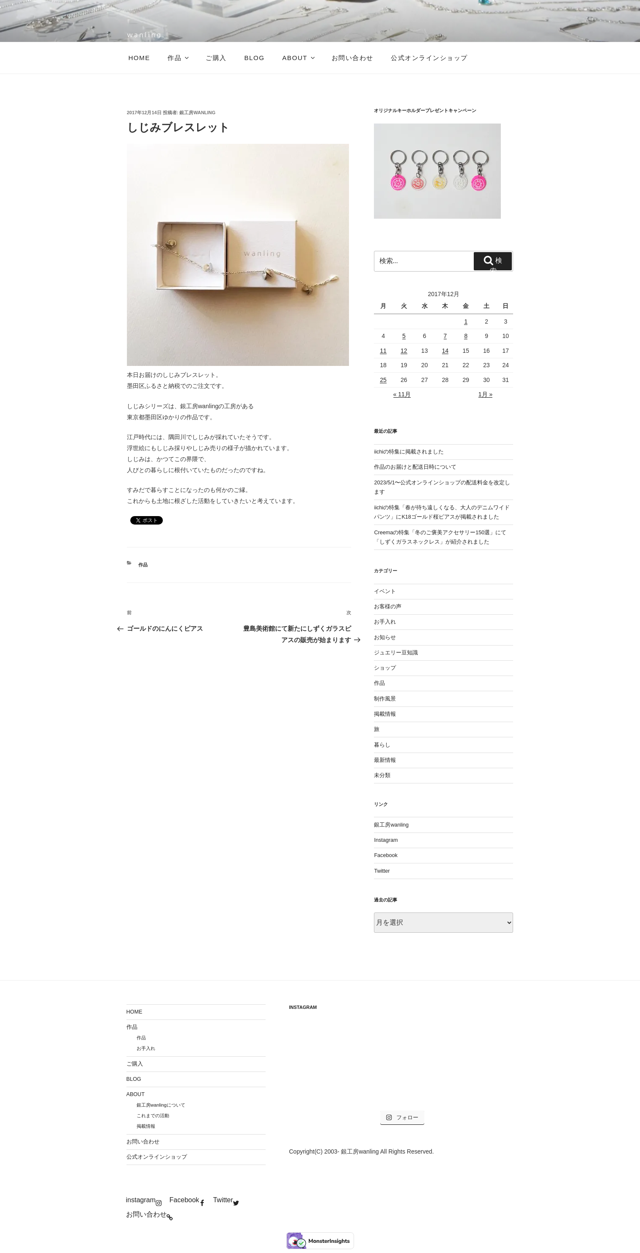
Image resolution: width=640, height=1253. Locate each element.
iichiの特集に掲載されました (409, 452)
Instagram (386, 840)
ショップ (385, 668)
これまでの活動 (153, 1115)
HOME (139, 57)
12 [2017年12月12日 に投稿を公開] (404, 350)
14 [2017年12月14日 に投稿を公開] (445, 350)
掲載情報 (385, 714)
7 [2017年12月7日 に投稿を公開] (445, 335)
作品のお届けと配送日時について (415, 467)
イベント (385, 591)
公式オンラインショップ (429, 57)
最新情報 (385, 760)
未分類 (382, 775)
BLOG (254, 57)
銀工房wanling (197, 112)
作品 (179, 57)
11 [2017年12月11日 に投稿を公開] (383, 350)
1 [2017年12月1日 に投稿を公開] (465, 321)
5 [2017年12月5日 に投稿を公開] (404, 335)
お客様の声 (387, 607)
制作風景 (385, 699)
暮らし (382, 745)
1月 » (485, 394)
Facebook (385, 855)
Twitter (382, 871)
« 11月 (402, 394)
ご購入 (216, 57)
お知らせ (385, 637)
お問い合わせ (353, 57)
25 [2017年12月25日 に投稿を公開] (383, 379)
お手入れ (385, 622)
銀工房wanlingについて (161, 1104)
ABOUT (299, 57)
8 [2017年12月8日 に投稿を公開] (465, 335)
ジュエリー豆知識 (396, 653)
